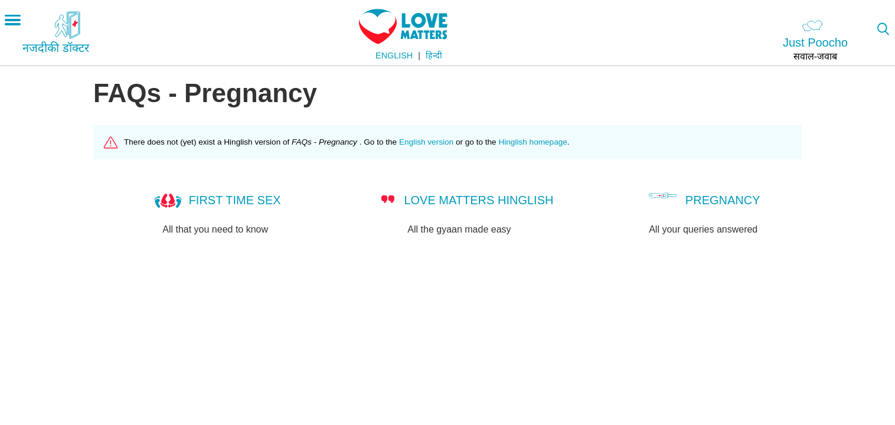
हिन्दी (434, 55)
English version (426, 142)
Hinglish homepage (532, 142)
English (394, 55)
